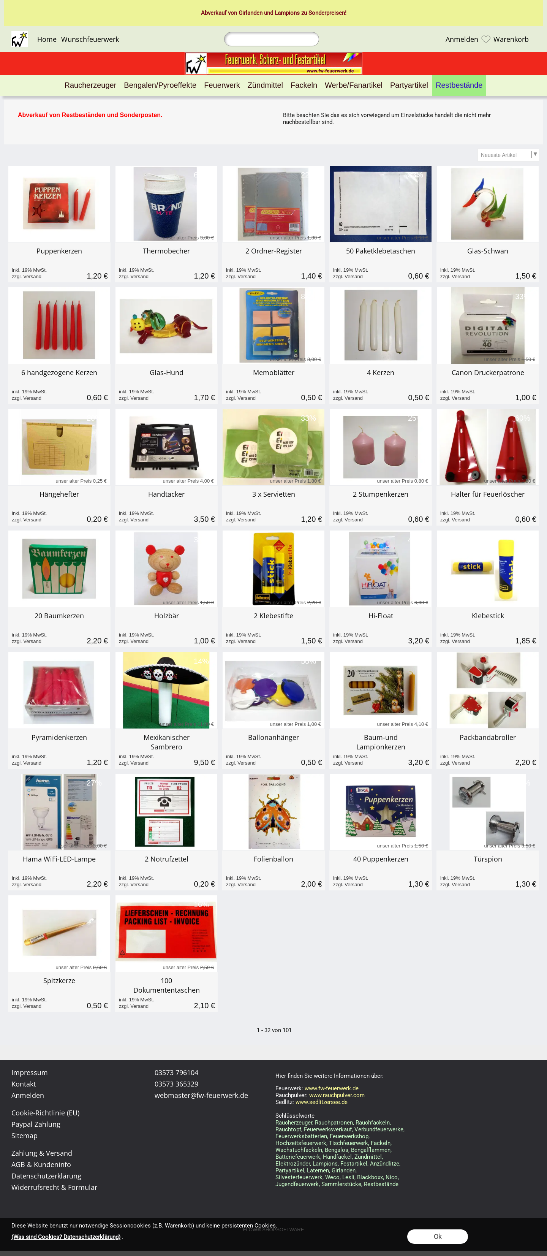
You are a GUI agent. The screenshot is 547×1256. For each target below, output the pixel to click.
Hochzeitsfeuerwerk (300, 1143)
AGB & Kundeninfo (41, 1164)
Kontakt (23, 1083)
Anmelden (462, 39)
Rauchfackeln (373, 1122)
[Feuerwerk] (221, 85)
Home (47, 39)
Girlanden (250, 13)
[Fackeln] (304, 85)
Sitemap (24, 1135)
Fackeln (380, 1143)
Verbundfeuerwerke (378, 1129)
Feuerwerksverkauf (328, 1129)
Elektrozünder (292, 1163)
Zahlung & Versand (41, 1153)
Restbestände (381, 1184)
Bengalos (336, 1150)
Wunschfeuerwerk (90, 39)
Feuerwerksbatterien (301, 1136)
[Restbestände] (459, 85)
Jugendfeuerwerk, (297, 1184)
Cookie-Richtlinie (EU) (45, 1112)
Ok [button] (438, 1236)
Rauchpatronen (334, 1122)
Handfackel (337, 1156)
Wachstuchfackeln (298, 1150)
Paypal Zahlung (35, 1124)
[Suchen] (271, 39)
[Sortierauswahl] (508, 155)
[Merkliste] (486, 39)
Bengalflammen (370, 1150)
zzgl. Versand (26, 276)
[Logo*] (19, 34)
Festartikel (353, 1163)
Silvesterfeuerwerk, (299, 1177)
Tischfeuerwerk (348, 1143)
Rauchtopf (288, 1129)
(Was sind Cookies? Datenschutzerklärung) (65, 1237)
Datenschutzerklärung (46, 1175)
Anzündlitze (384, 1163)
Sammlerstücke (341, 1184)
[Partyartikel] (409, 85)
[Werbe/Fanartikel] (353, 85)
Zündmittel (368, 1156)
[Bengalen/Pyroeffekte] (160, 85)
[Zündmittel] (265, 85)
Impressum (29, 1072)
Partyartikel (289, 1170)
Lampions (287, 13)
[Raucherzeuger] (90, 85)
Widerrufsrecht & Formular (54, 1187)
